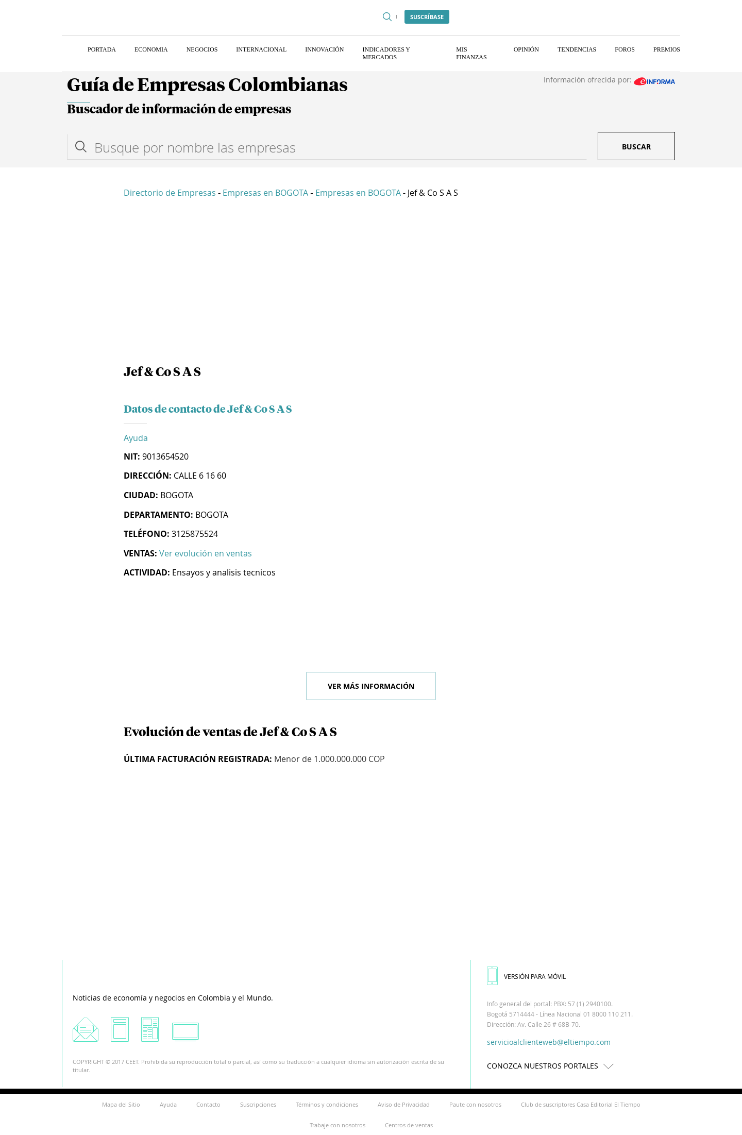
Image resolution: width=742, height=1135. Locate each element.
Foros (625, 49)
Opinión (526, 49)
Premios (666, 49)
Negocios (202, 49)
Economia (151, 49)
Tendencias (577, 49)
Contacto (208, 1104)
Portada (102, 49)
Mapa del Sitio (121, 1104)
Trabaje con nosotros (337, 1125)
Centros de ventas (409, 1125)
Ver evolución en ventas (205, 553)
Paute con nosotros (475, 1104)
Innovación (324, 49)
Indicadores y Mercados (386, 53)
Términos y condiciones (327, 1104)
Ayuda (136, 438)
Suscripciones (258, 1104)
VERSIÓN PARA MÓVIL (526, 976)
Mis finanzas (471, 53)
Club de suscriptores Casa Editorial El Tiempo (580, 1104)
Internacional (261, 49)
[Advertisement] (371, 283)
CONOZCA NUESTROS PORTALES (553, 1066)
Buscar (636, 146)
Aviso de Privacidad (404, 1104)
